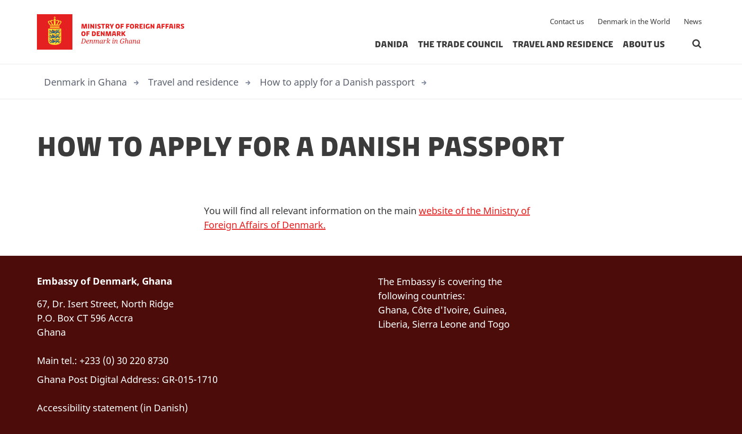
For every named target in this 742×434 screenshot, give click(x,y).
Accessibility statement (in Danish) (112, 407)
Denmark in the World (634, 21)
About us (644, 44)
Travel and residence (562, 44)
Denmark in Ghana (85, 82)
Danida (391, 44)
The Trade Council (460, 44)
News (693, 21)
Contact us (567, 21)
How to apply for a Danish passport (337, 82)
